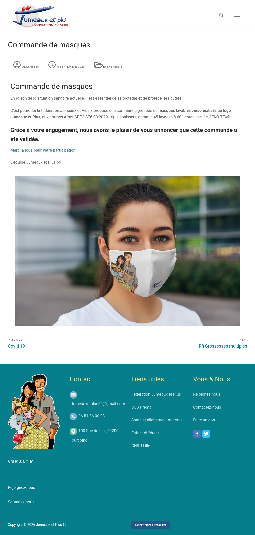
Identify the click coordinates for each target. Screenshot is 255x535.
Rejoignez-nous (206, 394)
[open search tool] (221, 15)
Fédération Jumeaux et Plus (156, 394)
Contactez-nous (207, 407)
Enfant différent (145, 433)
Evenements (106, 66)
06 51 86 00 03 (91, 416)
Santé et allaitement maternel (157, 420)
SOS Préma (141, 407)
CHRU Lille (140, 445)
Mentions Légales (150, 525)
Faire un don (204, 420)
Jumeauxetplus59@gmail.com (98, 403)
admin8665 (23, 66)
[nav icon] (237, 15)
